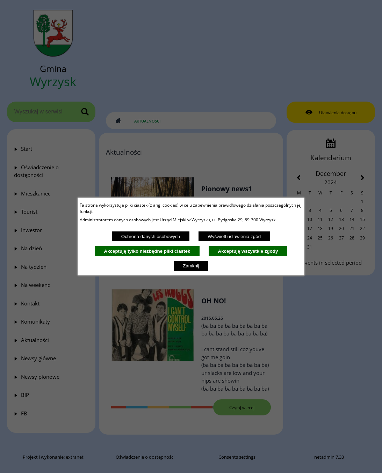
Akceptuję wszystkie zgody (248, 251)
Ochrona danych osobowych (150, 236)
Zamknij (191, 265)
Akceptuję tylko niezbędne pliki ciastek (147, 251)
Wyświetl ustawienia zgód (234, 236)
